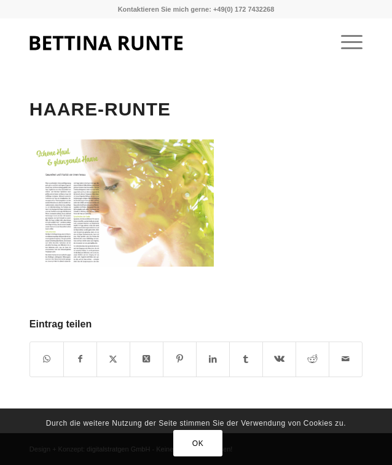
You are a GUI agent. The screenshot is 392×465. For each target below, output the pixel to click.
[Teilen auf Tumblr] (246, 359)
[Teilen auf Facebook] (80, 359)
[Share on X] (146, 359)
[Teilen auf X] (113, 359)
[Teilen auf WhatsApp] (46, 359)
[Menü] (346, 42)
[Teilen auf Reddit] (312, 359)
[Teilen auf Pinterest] (179, 359)
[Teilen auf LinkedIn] (213, 359)
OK (198, 443)
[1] (162, 42)
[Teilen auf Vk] (279, 359)
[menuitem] (346, 42)
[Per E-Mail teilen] (345, 359)
